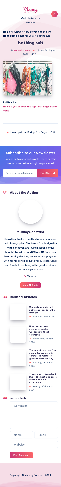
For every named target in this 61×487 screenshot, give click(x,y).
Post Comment (21, 455)
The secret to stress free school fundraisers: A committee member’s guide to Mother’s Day (42, 354)
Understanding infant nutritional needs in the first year (42, 310)
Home (6, 31)
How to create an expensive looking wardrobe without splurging (39, 330)
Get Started (47, 173)
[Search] (54, 14)
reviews (16, 31)
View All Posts (30, 285)
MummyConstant (30, 232)
